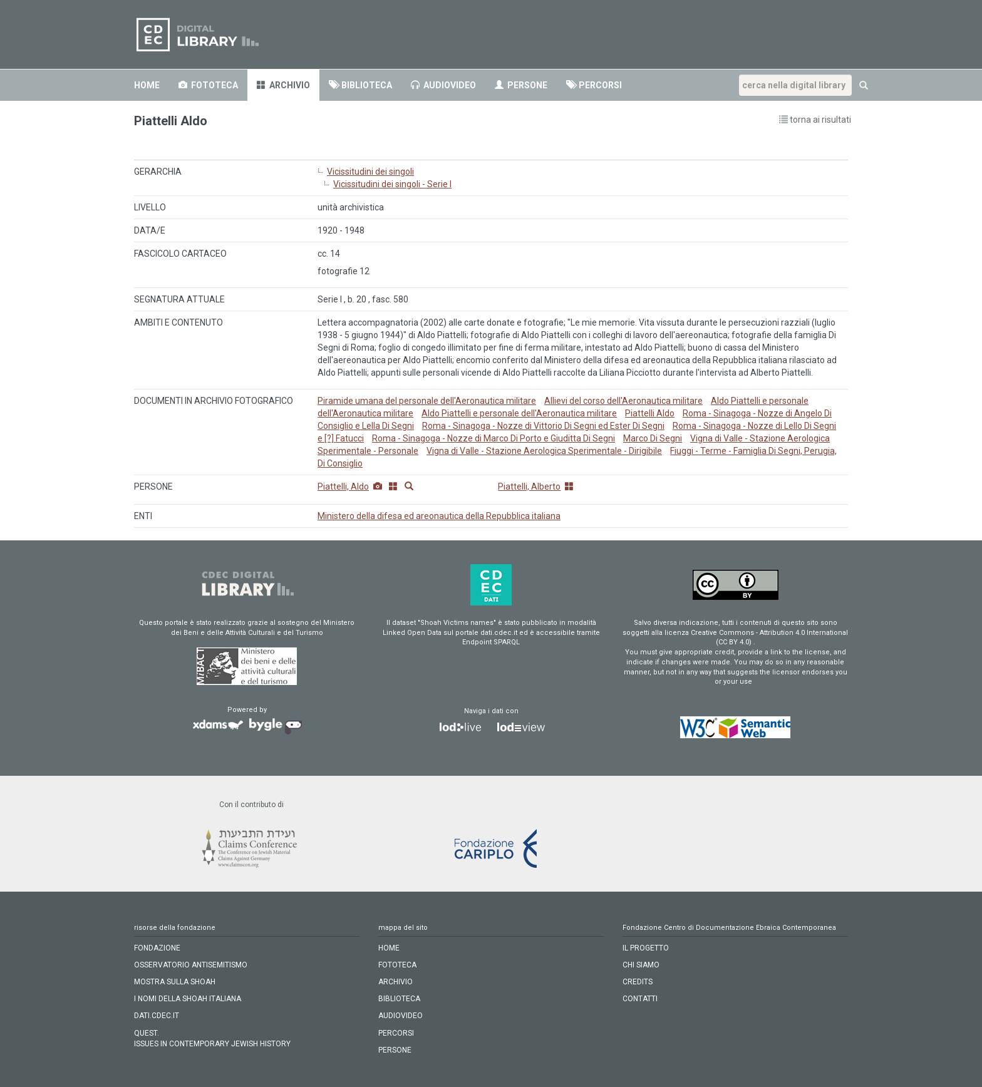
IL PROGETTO (646, 948)
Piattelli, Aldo (343, 487)
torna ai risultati (815, 120)
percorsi (396, 1033)
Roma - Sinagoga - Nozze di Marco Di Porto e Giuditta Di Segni (493, 438)
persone (521, 85)
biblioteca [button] (360, 85)
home (147, 85)
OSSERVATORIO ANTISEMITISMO (190, 965)
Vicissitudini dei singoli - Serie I (392, 184)
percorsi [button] (594, 85)
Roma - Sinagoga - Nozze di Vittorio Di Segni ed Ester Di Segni (543, 426)
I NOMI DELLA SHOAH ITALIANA (187, 998)
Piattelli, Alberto (529, 487)
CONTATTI (640, 998)
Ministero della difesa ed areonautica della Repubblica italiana (439, 516)
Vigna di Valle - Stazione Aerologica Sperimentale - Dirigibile (544, 451)
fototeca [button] (208, 85)
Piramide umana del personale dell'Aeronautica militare (427, 401)
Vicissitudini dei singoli (370, 172)
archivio (283, 85)
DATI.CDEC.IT (156, 1015)
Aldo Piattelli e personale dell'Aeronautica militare (519, 413)
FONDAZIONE (157, 948)
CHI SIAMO (641, 965)
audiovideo (443, 85)
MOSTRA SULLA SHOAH (174, 981)
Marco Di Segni (652, 438)
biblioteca (399, 998)
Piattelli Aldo (649, 413)
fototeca (397, 965)
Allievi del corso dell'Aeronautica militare (623, 401)
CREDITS (638, 981)
